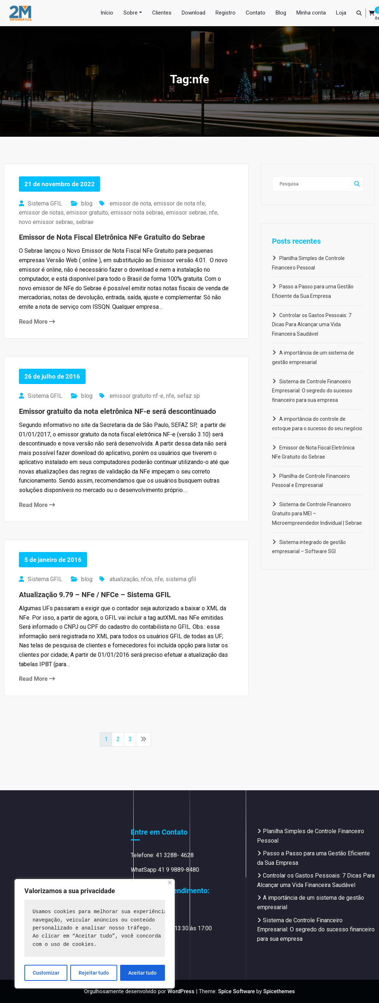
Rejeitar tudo (94, 973)
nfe (213, 212)
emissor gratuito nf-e (136, 395)
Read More (37, 321)
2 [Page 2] (118, 739)
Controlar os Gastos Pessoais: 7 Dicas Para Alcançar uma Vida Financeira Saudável (311, 324)
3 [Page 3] (130, 739)
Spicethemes (279, 991)
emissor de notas (41, 212)
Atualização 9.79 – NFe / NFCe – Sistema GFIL (95, 594)
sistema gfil (181, 579)
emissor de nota (130, 203)
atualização (124, 579)
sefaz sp (188, 395)
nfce (146, 579)
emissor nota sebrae (137, 212)
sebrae (85, 222)
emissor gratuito (87, 212)
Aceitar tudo (142, 973)
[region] (95, 933)
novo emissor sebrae (46, 222)
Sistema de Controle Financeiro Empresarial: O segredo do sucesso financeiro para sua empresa (312, 391)
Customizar (46, 973)
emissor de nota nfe (179, 203)
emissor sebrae (186, 212)
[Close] (169, 882)
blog (86, 203)
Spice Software (236, 991)
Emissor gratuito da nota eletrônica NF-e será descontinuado (117, 411)
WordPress (180, 991)
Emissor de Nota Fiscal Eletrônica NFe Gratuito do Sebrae (112, 237)
